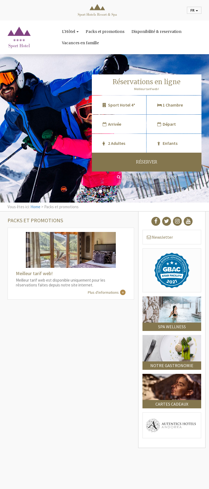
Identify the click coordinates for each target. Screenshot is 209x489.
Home (35, 206)
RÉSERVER (146, 162)
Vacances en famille (80, 42)
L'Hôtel (70, 31)
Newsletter (160, 237)
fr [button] (194, 10)
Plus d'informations (103, 292)
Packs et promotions (105, 31)
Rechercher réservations (146, 177)
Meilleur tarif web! (34, 273)
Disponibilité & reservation (156, 31)
